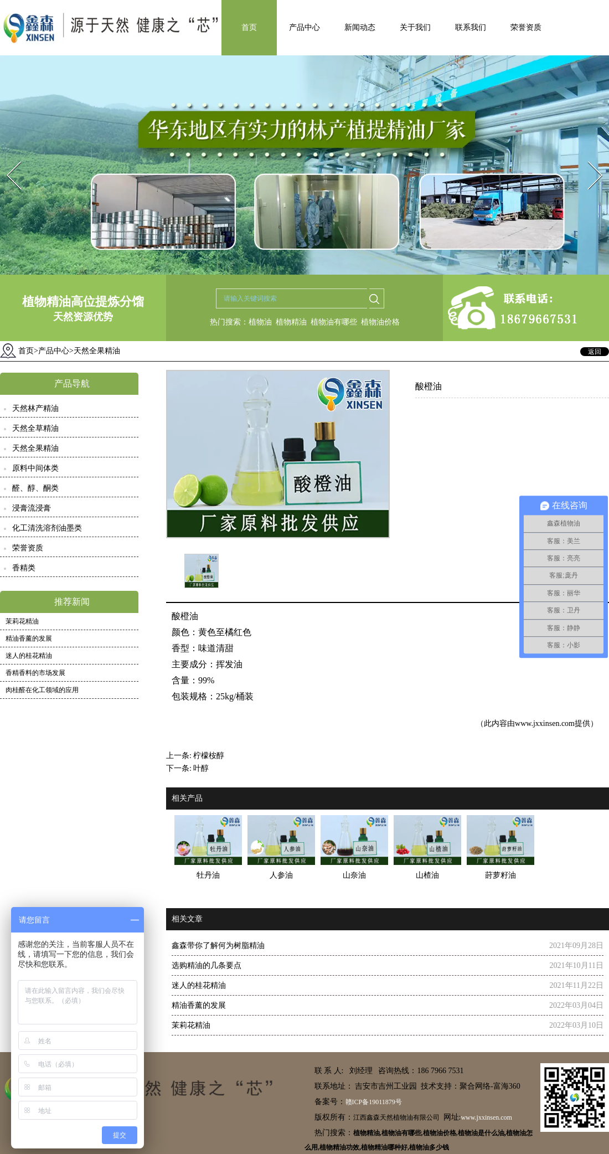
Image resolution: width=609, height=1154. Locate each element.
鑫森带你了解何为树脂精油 (218, 945)
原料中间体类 (35, 468)
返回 (594, 352)
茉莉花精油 (22, 621)
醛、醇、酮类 (35, 488)
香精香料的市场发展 (35, 673)
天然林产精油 (35, 408)
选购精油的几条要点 (206, 965)
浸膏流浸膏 (31, 508)
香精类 (23, 568)
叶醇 (201, 768)
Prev (7, 158)
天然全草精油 (35, 428)
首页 (249, 27)
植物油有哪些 (334, 322)
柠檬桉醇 (208, 755)
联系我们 (470, 27)
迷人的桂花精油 (29, 656)
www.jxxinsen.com (545, 723)
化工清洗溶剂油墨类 (47, 528)
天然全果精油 (35, 448)
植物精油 (291, 322)
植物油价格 (380, 322)
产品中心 (304, 27)
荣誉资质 (525, 27)
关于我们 (415, 27)
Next (588, 158)
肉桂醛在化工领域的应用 (42, 690)
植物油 (260, 322)
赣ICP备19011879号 (373, 1102)
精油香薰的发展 (29, 638)
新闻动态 (359, 27)
